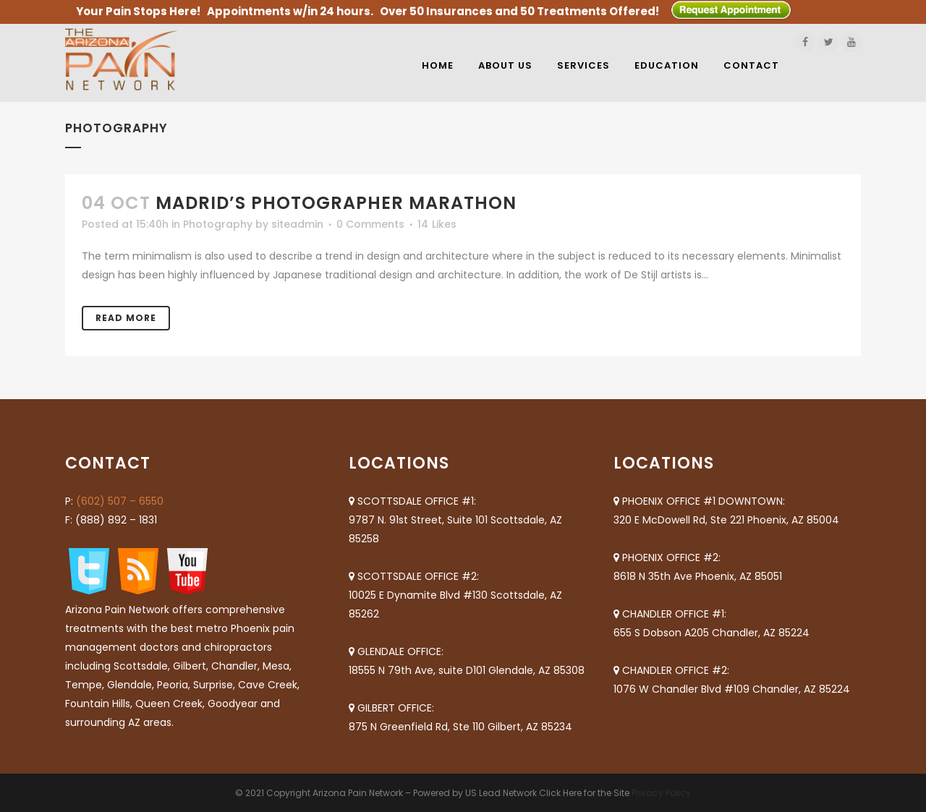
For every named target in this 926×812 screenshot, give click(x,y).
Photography (217, 224)
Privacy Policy (661, 793)
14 (436, 224)
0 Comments (370, 224)
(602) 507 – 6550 (119, 501)
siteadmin (297, 224)
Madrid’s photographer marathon (336, 203)
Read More (125, 318)
